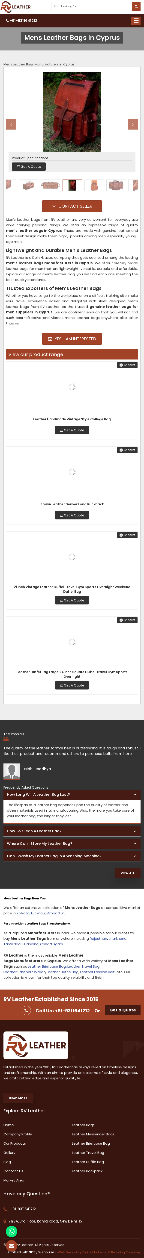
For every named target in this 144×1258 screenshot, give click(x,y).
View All (128, 873)
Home (8, 1124)
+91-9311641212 (21, 20)
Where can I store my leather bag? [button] (39, 843)
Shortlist (127, 365)
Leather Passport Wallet (24, 971)
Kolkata (23, 913)
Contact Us (13, 1171)
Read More (18, 1098)
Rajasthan (98, 938)
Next (133, 124)
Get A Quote (72, 430)
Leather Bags (83, 1124)
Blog (7, 1161)
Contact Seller (72, 206)
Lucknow (38, 913)
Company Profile (17, 1134)
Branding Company (126, 1252)
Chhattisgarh (51, 944)
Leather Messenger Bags (93, 1134)
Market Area (13, 1180)
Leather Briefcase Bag (47, 966)
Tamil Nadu (13, 944)
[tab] (72, 795)
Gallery (9, 1152)
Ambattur (55, 913)
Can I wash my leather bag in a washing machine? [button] (54, 856)
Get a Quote (122, 1010)
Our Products (14, 1143)
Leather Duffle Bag (62, 971)
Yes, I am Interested (72, 339)
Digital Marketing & (96, 1252)
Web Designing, (69, 1252)
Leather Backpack (87, 1171)
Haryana (31, 944)
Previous (11, 124)
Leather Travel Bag (83, 966)
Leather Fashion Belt (97, 971)
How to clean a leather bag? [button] (34, 831)
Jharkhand (117, 938)
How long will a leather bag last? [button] (38, 794)
